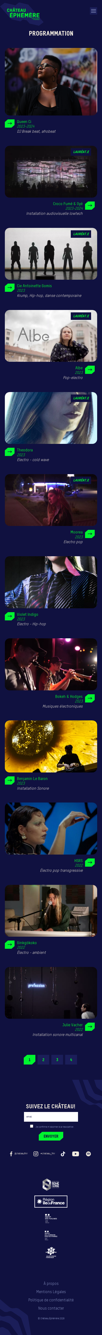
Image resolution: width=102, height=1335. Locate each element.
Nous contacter (51, 1308)
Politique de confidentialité (51, 1300)
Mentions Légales (51, 1291)
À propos (51, 1283)
